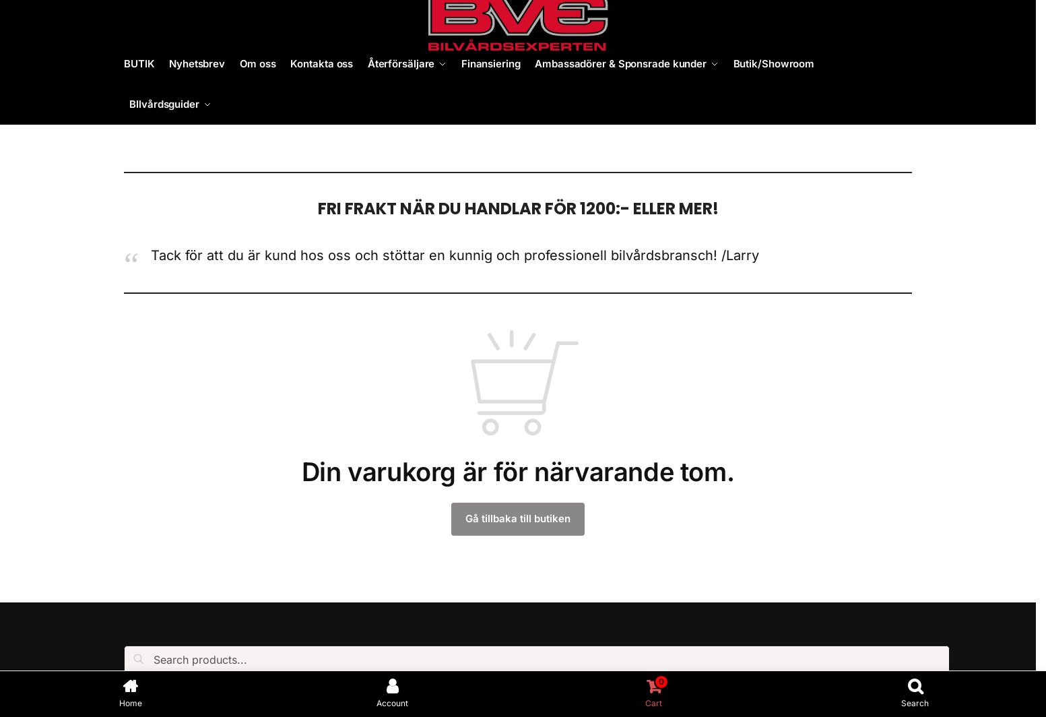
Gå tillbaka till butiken (517, 518)
